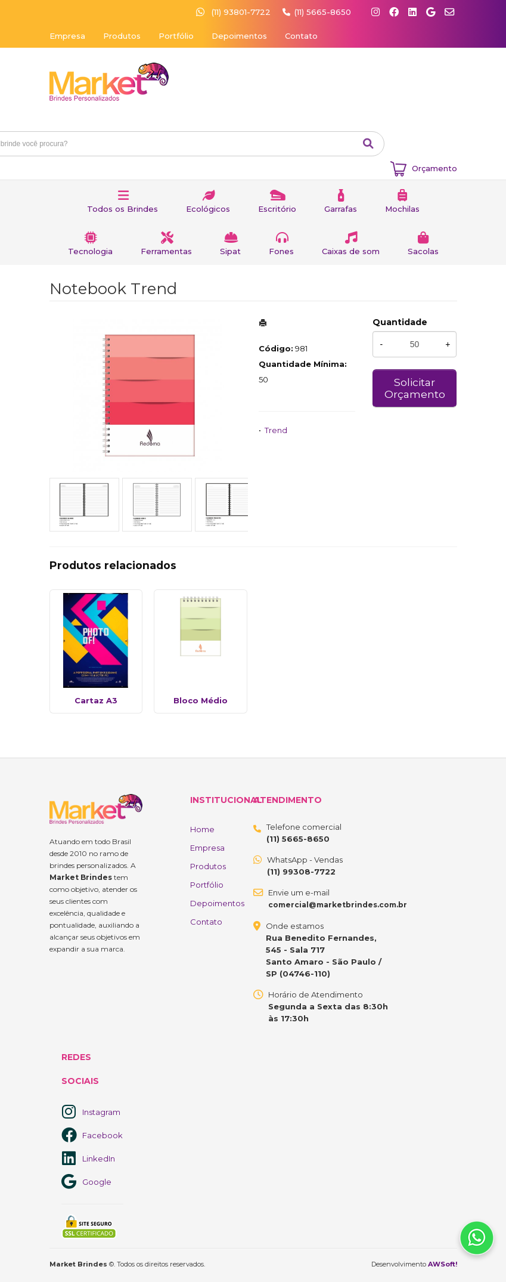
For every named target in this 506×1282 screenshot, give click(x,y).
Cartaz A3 (95, 700)
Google (96, 1182)
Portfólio (176, 36)
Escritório (277, 209)
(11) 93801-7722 (234, 12)
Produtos (122, 36)
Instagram (101, 1112)
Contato (301, 36)
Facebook (102, 1135)
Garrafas (340, 209)
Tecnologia (90, 251)
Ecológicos (208, 209)
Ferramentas (166, 251)
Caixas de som (351, 251)
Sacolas (423, 251)
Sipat (230, 251)
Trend (276, 430)
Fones (281, 251)
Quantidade (399, 322)
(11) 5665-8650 (322, 12)
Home (202, 829)
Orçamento (434, 168)
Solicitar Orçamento (414, 388)
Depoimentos (239, 36)
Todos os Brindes (122, 209)
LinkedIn (98, 1158)
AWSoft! (442, 1264)
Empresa (67, 36)
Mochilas (402, 209)
